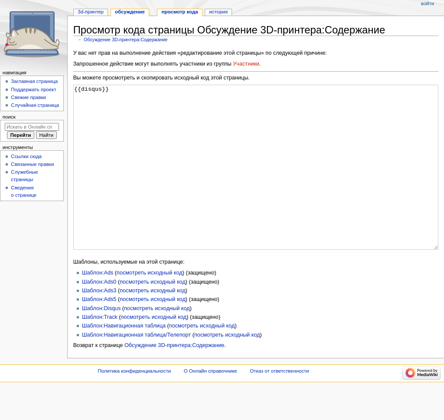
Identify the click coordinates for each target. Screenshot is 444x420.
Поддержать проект (33, 89)
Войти (427, 3)
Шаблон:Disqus (101, 341)
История (218, 11)
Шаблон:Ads (97, 305)
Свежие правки (28, 97)
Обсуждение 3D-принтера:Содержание (126, 39)
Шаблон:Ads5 (99, 332)
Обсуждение (130, 11)
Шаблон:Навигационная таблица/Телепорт (136, 367)
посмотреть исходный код (150, 305)
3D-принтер (91, 11)
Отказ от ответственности (279, 403)
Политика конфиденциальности (134, 403)
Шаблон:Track (100, 350)
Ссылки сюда (26, 156)
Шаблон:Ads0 (99, 314)
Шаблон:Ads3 (99, 323)
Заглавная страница (34, 81)
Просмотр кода (180, 11)
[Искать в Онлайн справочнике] (32, 127)
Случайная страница (35, 105)
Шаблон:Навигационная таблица (124, 358)
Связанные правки (32, 164)
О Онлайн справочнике (210, 403)
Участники (246, 64)
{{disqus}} (256, 183)
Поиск (9, 116)
